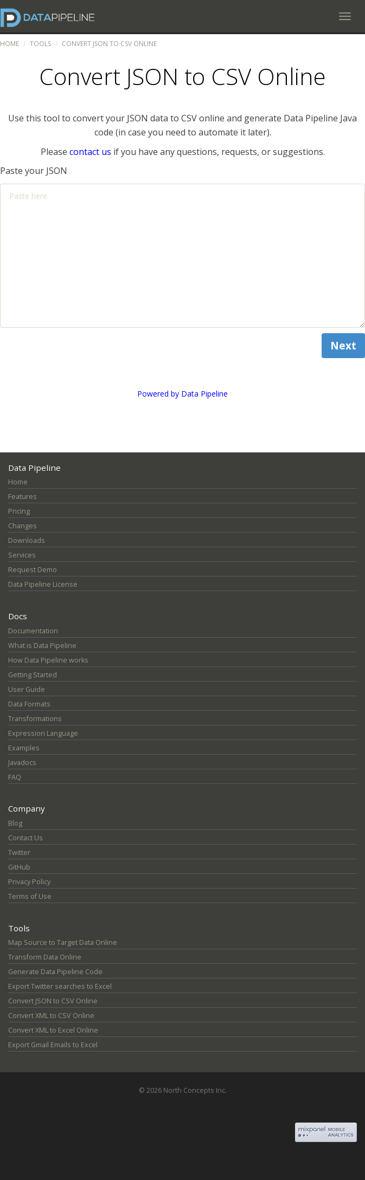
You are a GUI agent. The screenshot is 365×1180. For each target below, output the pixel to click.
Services (22, 555)
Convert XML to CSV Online (51, 1015)
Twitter (19, 852)
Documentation (33, 631)
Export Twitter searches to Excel (60, 986)
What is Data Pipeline (42, 645)
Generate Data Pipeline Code (55, 971)
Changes (22, 525)
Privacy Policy (29, 881)
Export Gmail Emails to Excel (53, 1044)
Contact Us (25, 837)
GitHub (19, 867)
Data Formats (29, 704)
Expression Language (43, 733)
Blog (15, 823)
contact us (90, 152)
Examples (24, 748)
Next (343, 345)
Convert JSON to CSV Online (53, 1001)
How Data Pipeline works (48, 660)
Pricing (19, 511)
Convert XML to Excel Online (53, 1030)
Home (9, 43)
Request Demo (32, 569)
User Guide (26, 689)
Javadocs (22, 762)
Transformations (35, 718)
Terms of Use (30, 896)
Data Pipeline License (43, 584)
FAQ (14, 777)
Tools (40, 43)
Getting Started (32, 674)
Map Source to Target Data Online (62, 942)
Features (22, 496)
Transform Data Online (44, 957)
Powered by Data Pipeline (182, 393)
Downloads (26, 540)
